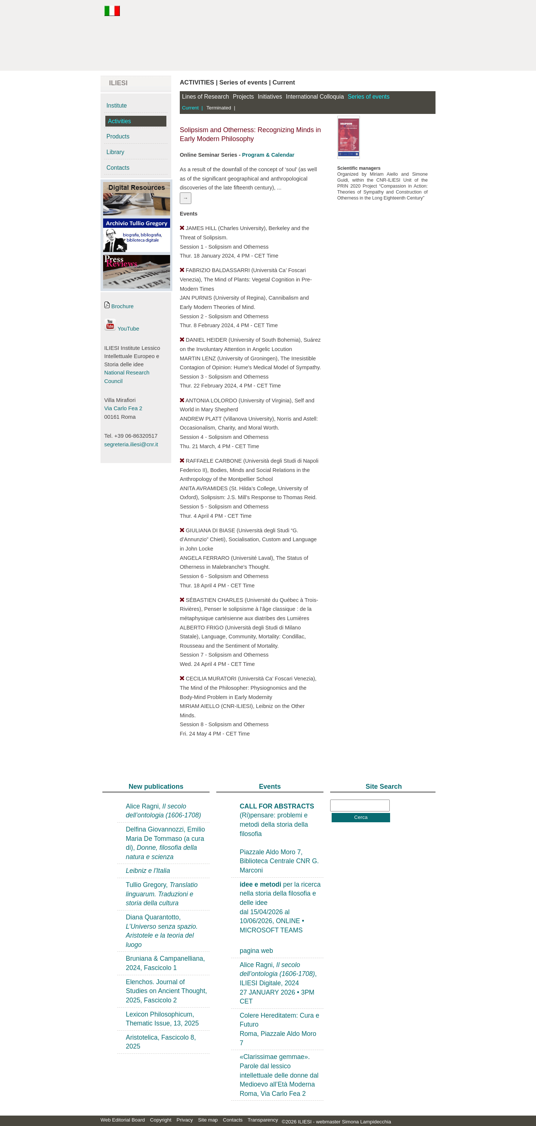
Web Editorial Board (122, 1120)
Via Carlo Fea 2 (123, 408)
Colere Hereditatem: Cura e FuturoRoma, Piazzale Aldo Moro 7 (279, 1029)
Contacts (118, 168)
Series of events (368, 96)
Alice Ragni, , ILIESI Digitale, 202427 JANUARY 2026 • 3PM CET (278, 983)
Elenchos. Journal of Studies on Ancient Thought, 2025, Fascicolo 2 (166, 991)
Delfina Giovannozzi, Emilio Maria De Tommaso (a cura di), (165, 843)
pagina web (256, 950)
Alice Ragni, (163, 811)
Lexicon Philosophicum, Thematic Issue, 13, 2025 (162, 1019)
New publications (155, 786)
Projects (243, 96)
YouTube (121, 329)
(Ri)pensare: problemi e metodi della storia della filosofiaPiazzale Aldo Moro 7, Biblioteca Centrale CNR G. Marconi (279, 838)
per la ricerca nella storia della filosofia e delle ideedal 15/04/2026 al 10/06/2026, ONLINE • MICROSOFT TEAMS (280, 907)
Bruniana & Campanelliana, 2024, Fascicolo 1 (165, 963)
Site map (208, 1120)
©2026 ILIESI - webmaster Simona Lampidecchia (336, 1122)
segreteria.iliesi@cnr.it (131, 444)
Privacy (184, 1120)
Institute (116, 105)
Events (270, 786)
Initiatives (270, 96)
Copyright (161, 1120)
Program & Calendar (268, 155)
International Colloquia (315, 96)
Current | (192, 108)
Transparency (263, 1120)
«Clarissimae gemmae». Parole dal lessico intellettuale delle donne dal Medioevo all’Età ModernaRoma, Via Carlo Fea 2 (279, 1075)
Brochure (119, 306)
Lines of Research (205, 96)
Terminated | (221, 108)
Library (115, 152)
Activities (119, 121)
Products (118, 136)
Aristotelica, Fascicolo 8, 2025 (161, 1042)
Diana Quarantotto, (162, 930)
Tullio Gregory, (162, 894)
